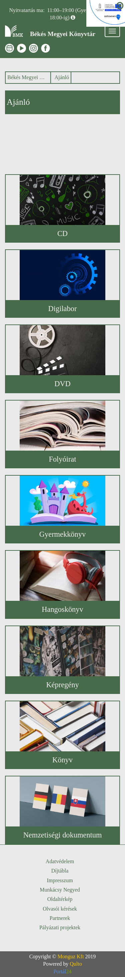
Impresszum (60, 880)
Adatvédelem (60, 861)
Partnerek (60, 918)
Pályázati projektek (59, 927)
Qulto (76, 964)
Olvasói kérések (60, 909)
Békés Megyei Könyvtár (27, 77)
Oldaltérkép (60, 899)
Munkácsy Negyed (60, 890)
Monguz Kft (71, 956)
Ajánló (61, 77)
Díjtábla (60, 871)
